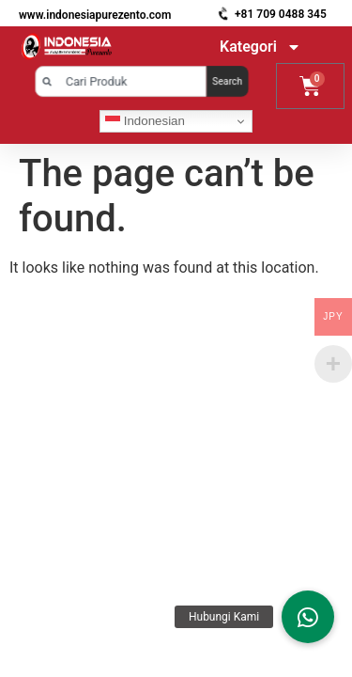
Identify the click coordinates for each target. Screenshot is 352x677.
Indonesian (145, 121)
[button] (308, 616)
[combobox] (120, 81)
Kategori (260, 47)
